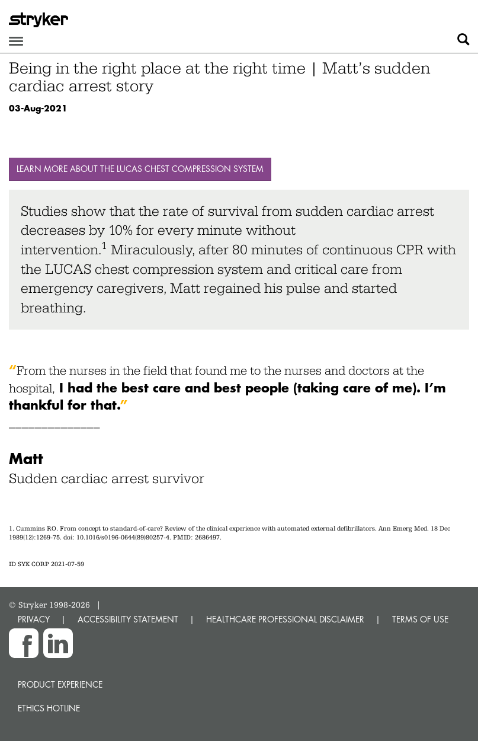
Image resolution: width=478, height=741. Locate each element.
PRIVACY (34, 619)
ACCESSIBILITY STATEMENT (128, 619)
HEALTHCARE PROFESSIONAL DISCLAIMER (285, 619)
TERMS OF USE (420, 619)
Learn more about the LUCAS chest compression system (140, 168)
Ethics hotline (49, 708)
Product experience (60, 684)
